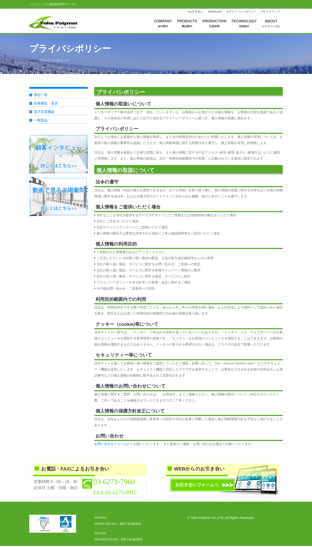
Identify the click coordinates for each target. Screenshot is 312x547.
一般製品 (41, 121)
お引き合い (195, 11)
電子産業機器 (44, 113)
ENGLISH (215, 11)
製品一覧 (41, 96)
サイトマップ (271, 11)
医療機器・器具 (46, 104)
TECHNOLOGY (244, 23)
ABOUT (271, 23)
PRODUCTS (187, 23)
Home (33, 61)
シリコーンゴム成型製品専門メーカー (53, 4)
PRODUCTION (214, 23)
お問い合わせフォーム (110, 445)
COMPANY (163, 23)
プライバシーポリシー (242, 11)
